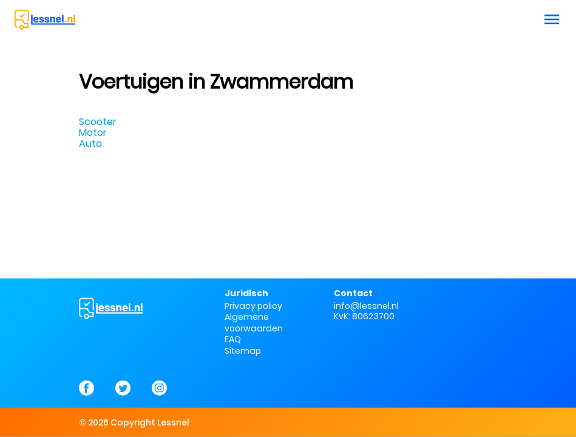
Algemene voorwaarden (254, 322)
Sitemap (243, 350)
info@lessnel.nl (366, 306)
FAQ (233, 339)
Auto (90, 144)
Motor (93, 133)
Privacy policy (253, 306)
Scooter (98, 122)
